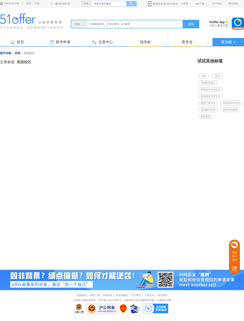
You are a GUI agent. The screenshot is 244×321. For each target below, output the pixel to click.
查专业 (187, 42)
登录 (28, 3)
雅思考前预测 (230, 109)
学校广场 (94, 295)
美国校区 (24, 62)
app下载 (199, 3)
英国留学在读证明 (210, 89)
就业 (217, 76)
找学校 (145, 42)
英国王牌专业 (208, 103)
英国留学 (81, 295)
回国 (203, 76)
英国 (17, 53)
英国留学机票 (208, 109)
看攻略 (228, 42)
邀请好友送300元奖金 (165, 3)
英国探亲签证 (208, 82)
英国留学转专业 (231, 103)
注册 (37, 3)
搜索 (191, 24)
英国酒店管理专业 (210, 96)
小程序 (184, 3)
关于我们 (217, 3)
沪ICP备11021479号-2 (109, 300)
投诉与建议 (122, 295)
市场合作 (149, 295)
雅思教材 (205, 116)
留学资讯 (162, 295)
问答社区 (108, 295)
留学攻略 (5, 53)
